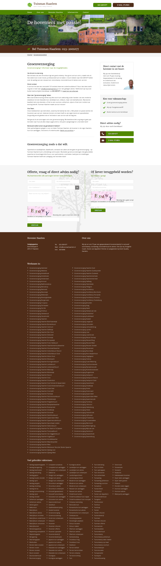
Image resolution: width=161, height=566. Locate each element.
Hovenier (52, 524)
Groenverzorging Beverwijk (38, 292)
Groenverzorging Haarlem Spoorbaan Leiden (44, 423)
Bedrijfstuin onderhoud (37, 518)
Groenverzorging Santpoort (83, 375)
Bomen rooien (34, 548)
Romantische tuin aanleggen (78, 507)
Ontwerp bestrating (75, 502)
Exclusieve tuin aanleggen (57, 497)
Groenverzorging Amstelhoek (39, 273)
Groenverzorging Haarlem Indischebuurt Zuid (44, 354)
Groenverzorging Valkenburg (84, 407)
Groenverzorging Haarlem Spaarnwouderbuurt (45, 420)
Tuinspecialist (98, 553)
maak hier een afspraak (70, 91)
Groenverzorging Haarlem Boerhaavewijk (43, 322)
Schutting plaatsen (75, 518)
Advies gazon (33, 505)
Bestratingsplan (34, 540)
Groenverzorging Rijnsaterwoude (85, 367)
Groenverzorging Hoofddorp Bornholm (87, 292)
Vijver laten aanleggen (122, 478)
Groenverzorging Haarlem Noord (40, 375)
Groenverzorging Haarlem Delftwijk (41, 330)
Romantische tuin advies (77, 510)
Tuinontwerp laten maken (102, 540)
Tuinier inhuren (99, 513)
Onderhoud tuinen (75, 494)
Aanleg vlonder (34, 497)
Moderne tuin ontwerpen (77, 486)
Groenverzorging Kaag (81, 305)
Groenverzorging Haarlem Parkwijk (41, 394)
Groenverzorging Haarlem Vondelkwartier (43, 439)
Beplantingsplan (34, 534)
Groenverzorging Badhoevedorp (40, 284)
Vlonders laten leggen (122, 486)
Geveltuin (52, 505)
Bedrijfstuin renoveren (37, 524)
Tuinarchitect (98, 489)
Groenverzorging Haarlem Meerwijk (41, 370)
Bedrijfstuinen (34, 526)
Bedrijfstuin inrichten (36, 515)
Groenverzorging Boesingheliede (40, 297)
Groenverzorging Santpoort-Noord (86, 378)
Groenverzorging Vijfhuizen (83, 415)
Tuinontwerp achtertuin (102, 537)
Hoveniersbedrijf (54, 534)
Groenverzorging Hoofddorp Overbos (87, 297)
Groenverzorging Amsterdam (39, 279)
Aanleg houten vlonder (37, 478)
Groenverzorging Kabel (82, 308)
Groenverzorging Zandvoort (83, 431)
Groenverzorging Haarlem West (39, 445)
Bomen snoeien (34, 550)
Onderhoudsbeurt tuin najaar (79, 497)
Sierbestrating (74, 537)
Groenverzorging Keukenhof (83, 314)
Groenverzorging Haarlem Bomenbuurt (42, 324)
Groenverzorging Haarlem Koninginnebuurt (44, 362)
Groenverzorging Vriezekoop (84, 418)
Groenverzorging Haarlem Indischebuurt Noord (45, 351)
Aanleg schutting (34, 486)
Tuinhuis (97, 505)
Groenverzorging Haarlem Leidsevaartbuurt (44, 367)
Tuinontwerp (98, 534)
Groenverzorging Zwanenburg (84, 437)
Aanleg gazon (33, 475)
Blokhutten (33, 542)
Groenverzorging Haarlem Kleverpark (42, 359)
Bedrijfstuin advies (35, 513)
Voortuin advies (120, 491)
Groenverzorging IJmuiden (83, 303)
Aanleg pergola (34, 483)
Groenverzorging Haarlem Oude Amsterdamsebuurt (46, 386)
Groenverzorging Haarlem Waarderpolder (43, 442)
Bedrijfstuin (33, 510)
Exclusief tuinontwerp (56, 494)
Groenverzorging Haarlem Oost (39, 378)
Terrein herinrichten (76, 550)
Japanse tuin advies (55, 542)
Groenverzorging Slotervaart (83, 391)
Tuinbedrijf (98, 491)
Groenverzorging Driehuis (38, 311)
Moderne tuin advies (76, 483)
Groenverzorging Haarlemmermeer (86, 279)
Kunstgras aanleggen (55, 558)
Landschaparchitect (75, 475)
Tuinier (96, 510)
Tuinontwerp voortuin (101, 545)
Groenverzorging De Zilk (37, 308)
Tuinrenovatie (98, 550)
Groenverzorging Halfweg (82, 281)
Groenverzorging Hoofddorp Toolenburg (88, 300)
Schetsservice (73, 515)
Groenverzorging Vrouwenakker (85, 420)
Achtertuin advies (35, 502)
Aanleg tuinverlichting (36, 491)
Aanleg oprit (33, 481)
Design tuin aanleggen (56, 475)
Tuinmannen (98, 526)
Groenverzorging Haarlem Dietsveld (41, 335)
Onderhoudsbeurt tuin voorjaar (80, 499)
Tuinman (97, 518)
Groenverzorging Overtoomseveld (85, 364)
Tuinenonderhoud (100, 497)
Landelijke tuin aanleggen (77, 467)
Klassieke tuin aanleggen (57, 548)
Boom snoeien (34, 553)
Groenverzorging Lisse (81, 332)
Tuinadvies (97, 486)
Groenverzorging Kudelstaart (84, 316)
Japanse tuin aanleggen (56, 540)
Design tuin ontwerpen (56, 481)
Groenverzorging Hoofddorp (84, 289)
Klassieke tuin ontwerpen (57, 553)
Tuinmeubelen (99, 529)
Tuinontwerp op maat (101, 542)
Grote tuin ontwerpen (56, 518)
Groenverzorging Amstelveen (39, 276)
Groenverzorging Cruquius (38, 303)
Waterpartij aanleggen (122, 494)
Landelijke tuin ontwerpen (78, 473)
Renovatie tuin (74, 505)
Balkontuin (33, 507)
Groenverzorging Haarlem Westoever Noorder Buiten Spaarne (50, 447)
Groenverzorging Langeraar (83, 322)
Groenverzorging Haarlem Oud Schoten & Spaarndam (47, 383)
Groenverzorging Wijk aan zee (84, 428)
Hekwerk (52, 521)
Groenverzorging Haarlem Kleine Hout (42, 356)
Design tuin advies (55, 478)
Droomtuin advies (55, 486)
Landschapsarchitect (76, 478)
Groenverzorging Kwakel (82, 319)
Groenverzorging (54, 513)
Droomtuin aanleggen (56, 483)
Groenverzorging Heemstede (83, 284)
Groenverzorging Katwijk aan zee (85, 311)
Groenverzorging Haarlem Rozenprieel (42, 407)
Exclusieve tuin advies (56, 499)
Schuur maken (74, 526)
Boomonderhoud (35, 556)
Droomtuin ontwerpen (56, 489)
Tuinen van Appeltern (101, 494)
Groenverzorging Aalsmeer (38, 268)
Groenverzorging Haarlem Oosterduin (42, 380)
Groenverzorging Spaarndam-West (85, 396)
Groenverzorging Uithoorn (83, 404)
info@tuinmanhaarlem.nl (49, 89)
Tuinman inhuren (100, 521)
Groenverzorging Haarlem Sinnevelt (41, 413)
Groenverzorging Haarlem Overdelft (41, 391)
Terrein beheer (74, 548)
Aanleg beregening (35, 467)
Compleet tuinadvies (55, 465)
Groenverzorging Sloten (82, 388)
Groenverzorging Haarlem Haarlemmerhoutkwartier (46, 346)
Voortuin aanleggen (121, 489)
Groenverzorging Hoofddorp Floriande (87, 295)
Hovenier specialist (55, 532)
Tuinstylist (97, 556)
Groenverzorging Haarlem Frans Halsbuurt (43, 343)
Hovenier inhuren (55, 526)
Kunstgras (52, 556)
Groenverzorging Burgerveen (39, 300)
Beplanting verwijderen (37, 532)
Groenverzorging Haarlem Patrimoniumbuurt (44, 396)
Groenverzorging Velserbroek (84, 413)
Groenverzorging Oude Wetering (85, 362)
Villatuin (117, 483)
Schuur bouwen (74, 524)
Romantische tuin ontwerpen (79, 513)
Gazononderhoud (55, 502)
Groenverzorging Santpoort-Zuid (85, 380)
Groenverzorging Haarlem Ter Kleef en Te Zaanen (45, 428)
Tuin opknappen (99, 470)
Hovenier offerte (54, 529)
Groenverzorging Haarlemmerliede (86, 276)
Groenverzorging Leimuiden (83, 324)
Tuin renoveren (99, 473)
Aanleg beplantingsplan (37, 465)
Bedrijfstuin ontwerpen (37, 521)
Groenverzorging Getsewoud (39, 314)
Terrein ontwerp (74, 553)
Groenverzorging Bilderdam (38, 295)
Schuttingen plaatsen (76, 521)
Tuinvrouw (118, 465)
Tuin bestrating (99, 465)
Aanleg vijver (33, 494)
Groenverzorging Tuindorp (83, 402)
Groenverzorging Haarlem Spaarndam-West (44, 418)
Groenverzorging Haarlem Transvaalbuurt (43, 431)
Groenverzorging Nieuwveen (83, 348)
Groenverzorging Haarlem (38, 319)
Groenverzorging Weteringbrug (84, 426)
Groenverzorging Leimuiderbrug (85, 327)
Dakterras (52, 473)
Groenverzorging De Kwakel (38, 305)
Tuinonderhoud (99, 532)
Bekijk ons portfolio (66, 130)
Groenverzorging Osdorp (82, 359)
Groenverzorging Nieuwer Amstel (85, 346)
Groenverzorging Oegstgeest (83, 356)
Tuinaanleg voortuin (101, 483)
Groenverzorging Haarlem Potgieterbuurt (43, 402)
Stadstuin (72, 545)
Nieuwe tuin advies (75, 491)
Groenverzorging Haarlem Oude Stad (41, 388)
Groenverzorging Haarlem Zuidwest (86, 273)
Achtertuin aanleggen (36, 499)
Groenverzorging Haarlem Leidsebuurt (42, 364)
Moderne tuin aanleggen (77, 481)
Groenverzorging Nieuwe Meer (84, 343)
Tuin (70, 558)
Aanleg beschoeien (35, 470)
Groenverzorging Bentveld (38, 289)
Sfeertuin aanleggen (76, 529)
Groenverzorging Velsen (82, 410)
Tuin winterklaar (99, 475)
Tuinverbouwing (99, 558)
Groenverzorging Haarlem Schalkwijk (41, 410)
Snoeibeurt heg (74, 540)
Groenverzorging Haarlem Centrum (41, 327)
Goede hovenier (54, 510)
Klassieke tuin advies (55, 550)
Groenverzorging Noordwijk (83, 351)
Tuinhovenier (98, 502)
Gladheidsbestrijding (55, 507)
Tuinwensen (119, 467)
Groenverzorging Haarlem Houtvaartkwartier (44, 348)
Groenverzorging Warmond (83, 423)
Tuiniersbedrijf (99, 515)
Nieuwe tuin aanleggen (77, 489)
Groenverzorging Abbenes (38, 271)
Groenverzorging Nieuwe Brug (84, 340)
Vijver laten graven (121, 481)
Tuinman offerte (99, 524)
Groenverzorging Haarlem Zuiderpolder (87, 271)
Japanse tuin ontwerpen (57, 545)
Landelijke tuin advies (76, 470)
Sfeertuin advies (74, 532)
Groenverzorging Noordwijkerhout (86, 354)
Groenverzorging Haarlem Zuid (84, 268)
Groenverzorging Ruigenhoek (84, 372)
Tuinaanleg (97, 478)
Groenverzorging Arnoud (37, 281)
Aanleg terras (33, 489)
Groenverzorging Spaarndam (84, 394)
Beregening (33, 537)
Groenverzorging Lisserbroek (84, 335)
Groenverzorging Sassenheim (84, 383)
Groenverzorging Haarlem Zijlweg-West (42, 453)
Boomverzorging (35, 558)
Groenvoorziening (55, 515)
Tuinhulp (97, 507)
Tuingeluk (97, 499)
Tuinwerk (118, 470)
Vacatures (118, 473)
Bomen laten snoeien (36, 545)
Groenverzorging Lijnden (82, 330)
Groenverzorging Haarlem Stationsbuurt (42, 426)
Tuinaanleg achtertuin (101, 481)
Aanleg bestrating (35, 473)
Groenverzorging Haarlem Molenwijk (41, 372)
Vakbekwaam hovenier (122, 475)
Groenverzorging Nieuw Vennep (85, 338)
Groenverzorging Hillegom (83, 287)
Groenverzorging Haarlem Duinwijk (41, 338)
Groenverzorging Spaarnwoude (84, 399)
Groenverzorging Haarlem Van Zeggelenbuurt (44, 434)
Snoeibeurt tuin (74, 542)
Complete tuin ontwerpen (57, 470)
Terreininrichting (74, 556)
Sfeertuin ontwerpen (76, 534)
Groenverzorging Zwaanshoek (84, 434)
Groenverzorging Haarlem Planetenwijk (42, 399)
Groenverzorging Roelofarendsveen (86, 370)
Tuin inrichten (98, 467)
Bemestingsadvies (35, 529)
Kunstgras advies (75, 465)
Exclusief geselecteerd (56, 491)
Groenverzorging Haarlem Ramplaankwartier (44, 404)
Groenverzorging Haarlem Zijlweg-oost (42, 450)
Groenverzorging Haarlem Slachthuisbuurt (43, 415)
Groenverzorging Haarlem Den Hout (41, 332)
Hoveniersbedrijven (55, 537)
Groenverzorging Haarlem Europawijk (42, 340)
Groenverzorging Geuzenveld (39, 316)
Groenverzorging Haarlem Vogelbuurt (42, 437)
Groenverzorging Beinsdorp (38, 287)
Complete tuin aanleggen (57, 467)
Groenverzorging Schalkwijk (83, 386)
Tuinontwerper (99, 548)
